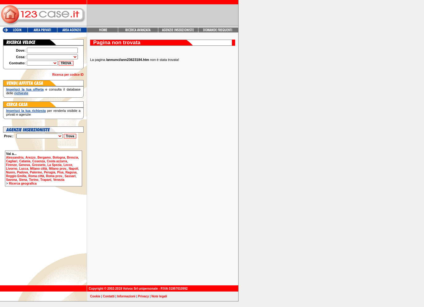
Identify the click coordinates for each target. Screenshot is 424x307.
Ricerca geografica (23, 183)
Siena (23, 179)
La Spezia (54, 165)
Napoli (73, 168)
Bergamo (44, 157)
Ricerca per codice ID (68, 74)
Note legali (159, 296)
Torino (33, 179)
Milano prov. (58, 168)
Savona (11, 179)
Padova (22, 172)
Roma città (36, 176)
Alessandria (15, 157)
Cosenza (38, 161)
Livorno (12, 168)
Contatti (109, 296)
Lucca (23, 168)
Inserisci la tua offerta (25, 89)
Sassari (70, 176)
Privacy (143, 296)
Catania (24, 161)
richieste (21, 93)
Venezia (58, 179)
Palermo (36, 172)
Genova (24, 165)
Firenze (11, 165)
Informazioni (126, 296)
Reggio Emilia (16, 176)
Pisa (60, 172)
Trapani (46, 179)
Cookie (95, 296)
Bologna (59, 157)
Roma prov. (54, 176)
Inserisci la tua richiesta (26, 111)
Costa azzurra (57, 161)
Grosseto (38, 165)
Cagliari (12, 161)
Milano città (38, 168)
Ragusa (71, 172)
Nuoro (10, 172)
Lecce (68, 165)
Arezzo (30, 157)
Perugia (49, 172)
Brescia (72, 157)
